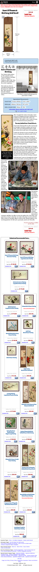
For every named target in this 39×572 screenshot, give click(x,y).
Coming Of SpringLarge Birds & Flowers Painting (11, 394)
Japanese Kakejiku (20, 553)
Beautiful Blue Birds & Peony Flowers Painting (12, 334)
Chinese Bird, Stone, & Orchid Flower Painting (12, 460)
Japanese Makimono (30, 553)
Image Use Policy (6, 560)
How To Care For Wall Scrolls (24, 543)
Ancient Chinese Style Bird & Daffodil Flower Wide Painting (27, 432)
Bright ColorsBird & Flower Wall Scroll (26, 369)
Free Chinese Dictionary (6, 556)
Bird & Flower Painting (12, 357)
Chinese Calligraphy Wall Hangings (17, 554)
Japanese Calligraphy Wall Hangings (9, 555)
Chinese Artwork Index (32, 555)
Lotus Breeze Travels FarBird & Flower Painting (19, 528)
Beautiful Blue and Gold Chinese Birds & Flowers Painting (27, 495)
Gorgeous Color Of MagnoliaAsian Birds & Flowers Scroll (10, 503)
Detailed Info (8, 266)
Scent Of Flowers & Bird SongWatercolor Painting (11, 256)
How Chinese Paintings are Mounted (9, 543)
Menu (35, 2)
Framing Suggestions (18, 550)
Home (10, 540)
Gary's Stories (26, 546)
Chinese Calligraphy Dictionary (24, 551)
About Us (14, 546)
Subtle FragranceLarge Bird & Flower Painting (11, 307)
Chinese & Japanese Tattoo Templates (9, 544)
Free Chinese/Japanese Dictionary (8, 551)
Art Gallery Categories (18, 540)
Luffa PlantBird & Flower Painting (28, 332)
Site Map (19, 558)
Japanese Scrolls (22, 555)
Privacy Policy (13, 560)
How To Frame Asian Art (29, 550)
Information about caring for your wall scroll (21, 109)
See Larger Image (21, 111)
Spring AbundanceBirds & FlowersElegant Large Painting (11, 432)
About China (19, 546)
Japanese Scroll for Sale (30, 556)
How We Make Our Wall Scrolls (17, 542)
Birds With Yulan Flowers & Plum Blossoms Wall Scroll (29, 405)
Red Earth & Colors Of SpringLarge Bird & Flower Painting (19, 282)
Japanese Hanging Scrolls (18, 556)
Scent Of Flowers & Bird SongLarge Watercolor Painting (26, 258)
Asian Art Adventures (5, 547)
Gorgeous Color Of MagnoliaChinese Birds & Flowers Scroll (28, 468)
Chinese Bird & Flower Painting (29, 306)
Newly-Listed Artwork (28, 540)
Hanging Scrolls (4, 554)
